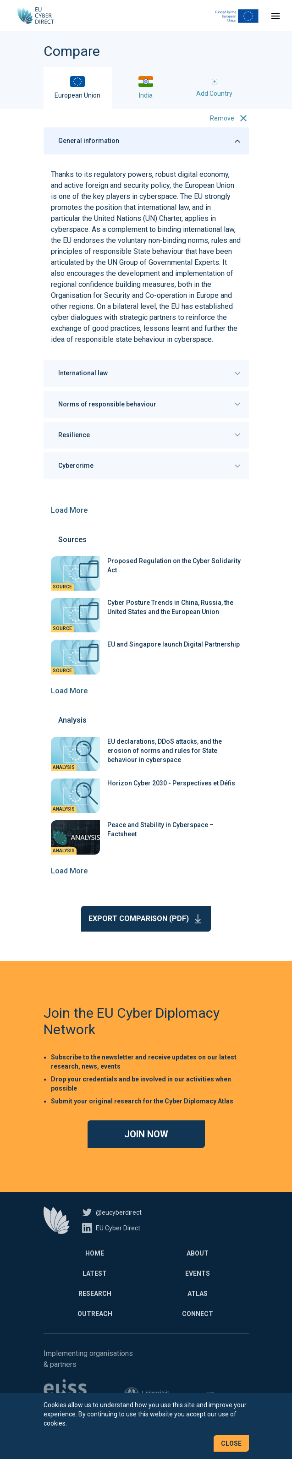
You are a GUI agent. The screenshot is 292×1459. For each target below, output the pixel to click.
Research (94, 1293)
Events (197, 1273)
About (198, 1253)
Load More (69, 510)
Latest (95, 1273)
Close (231, 1443)
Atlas (197, 1293)
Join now (146, 1134)
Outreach (94, 1313)
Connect (197, 1313)
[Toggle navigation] (275, 16)
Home (94, 1253)
